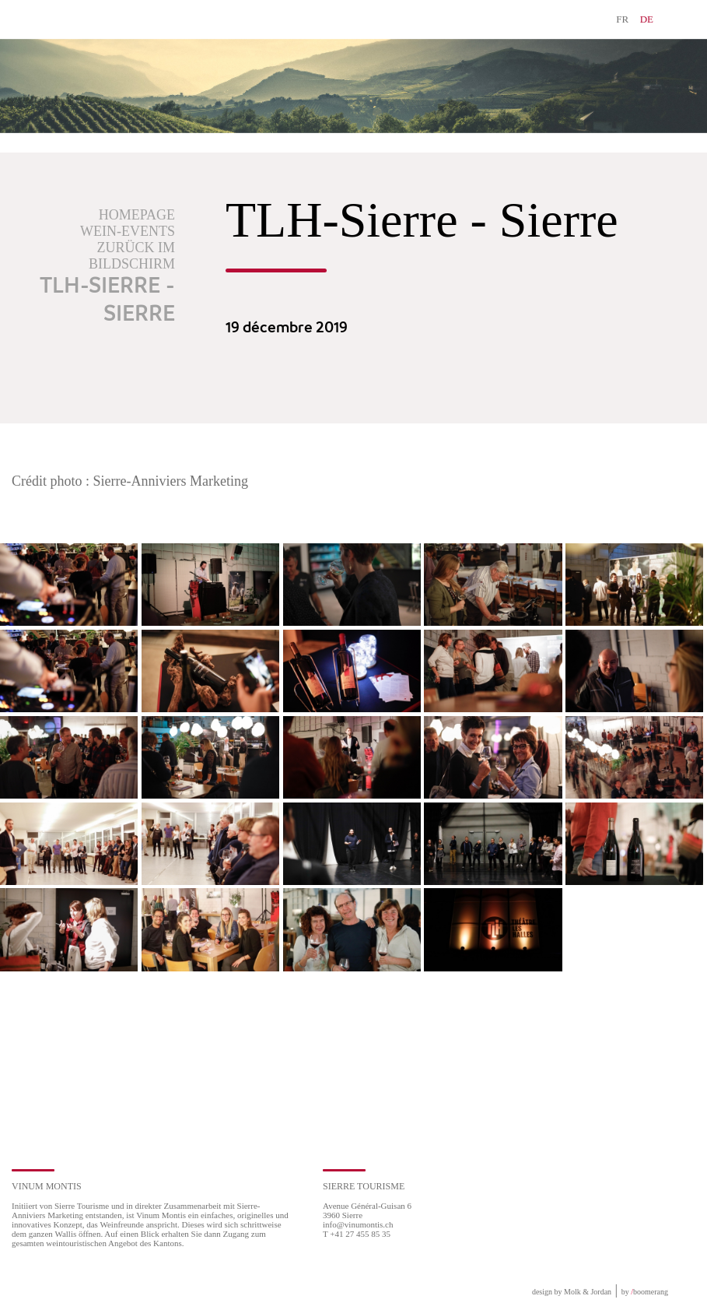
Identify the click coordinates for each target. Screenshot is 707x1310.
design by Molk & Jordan (571, 1291)
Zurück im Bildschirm (132, 256)
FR (622, 19)
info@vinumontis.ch (358, 1224)
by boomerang (644, 1291)
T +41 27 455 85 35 (356, 1233)
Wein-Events (127, 231)
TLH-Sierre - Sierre (107, 300)
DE (646, 19)
